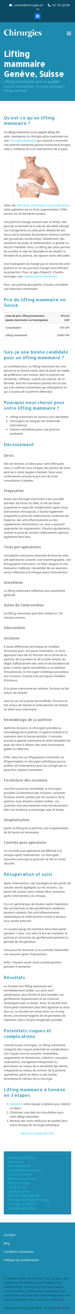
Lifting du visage (19, 1183)
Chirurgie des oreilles (22, 1208)
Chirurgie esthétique (49, 86)
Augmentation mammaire (25, 1170)
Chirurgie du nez (19, 1191)
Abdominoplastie (19, 1166)
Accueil (8, 86)
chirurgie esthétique (23, 140)
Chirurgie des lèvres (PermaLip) (28, 1200)
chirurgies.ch (25, 1308)
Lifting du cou (17, 1187)
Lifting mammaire (19, 1174)
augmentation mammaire (40, 276)
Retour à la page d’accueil (37, 1133)
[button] (69, 33)
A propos (10, 1235)
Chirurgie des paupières (23, 1195)
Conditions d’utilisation (19, 1251)
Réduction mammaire (22, 1179)
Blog (7, 1243)
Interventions (24, 86)
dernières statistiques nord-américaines (43, 205)
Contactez (16, 1104)
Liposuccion (16, 1162)
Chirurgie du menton (22, 1204)
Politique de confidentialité (21, 1260)
